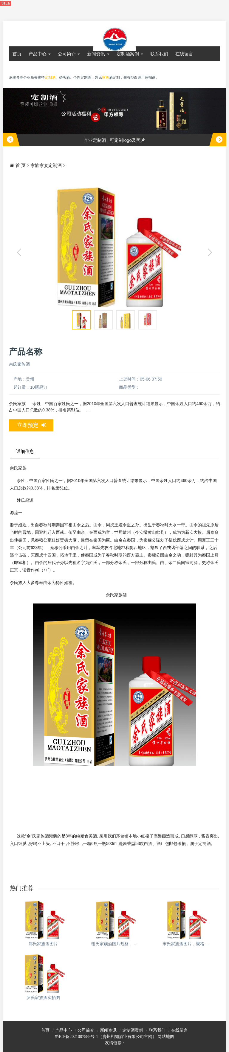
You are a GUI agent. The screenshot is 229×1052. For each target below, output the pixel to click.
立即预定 (31, 425)
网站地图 (165, 1036)
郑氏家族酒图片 (43, 943)
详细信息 (25, 451)
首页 (17, 53)
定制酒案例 (130, 53)
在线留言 (184, 53)
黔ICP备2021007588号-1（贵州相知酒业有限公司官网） (106, 1036)
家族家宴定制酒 (46, 165)
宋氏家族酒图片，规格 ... (186, 943)
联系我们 (159, 53)
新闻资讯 (98, 53)
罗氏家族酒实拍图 (43, 997)
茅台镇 (122, 836)
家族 (105, 77)
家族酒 (42, 836)
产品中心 (40, 53)
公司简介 (69, 53)
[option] (114, 117)
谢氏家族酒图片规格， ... (114, 943)
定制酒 (204, 843)
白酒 (148, 843)
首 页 (21, 165)
